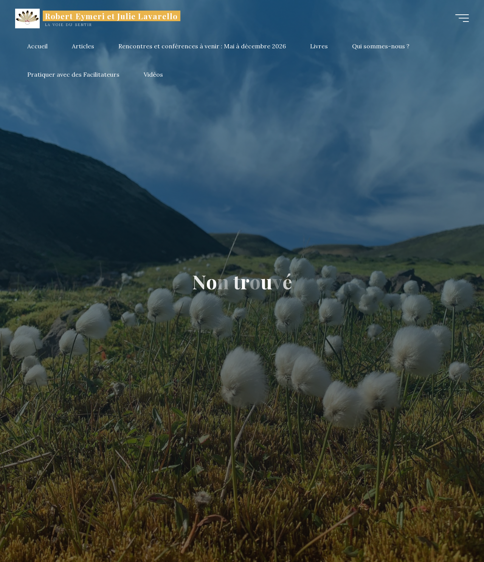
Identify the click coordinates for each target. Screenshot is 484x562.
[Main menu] (462, 18)
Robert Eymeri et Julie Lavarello (111, 16)
